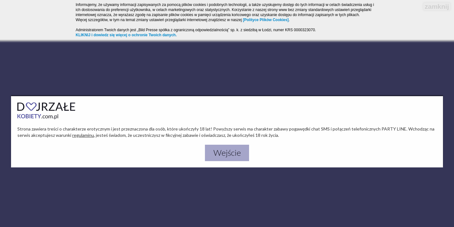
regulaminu (83, 135)
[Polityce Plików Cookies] (265, 20)
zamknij (437, 6)
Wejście (227, 153)
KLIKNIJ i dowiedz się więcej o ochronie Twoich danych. (126, 35)
